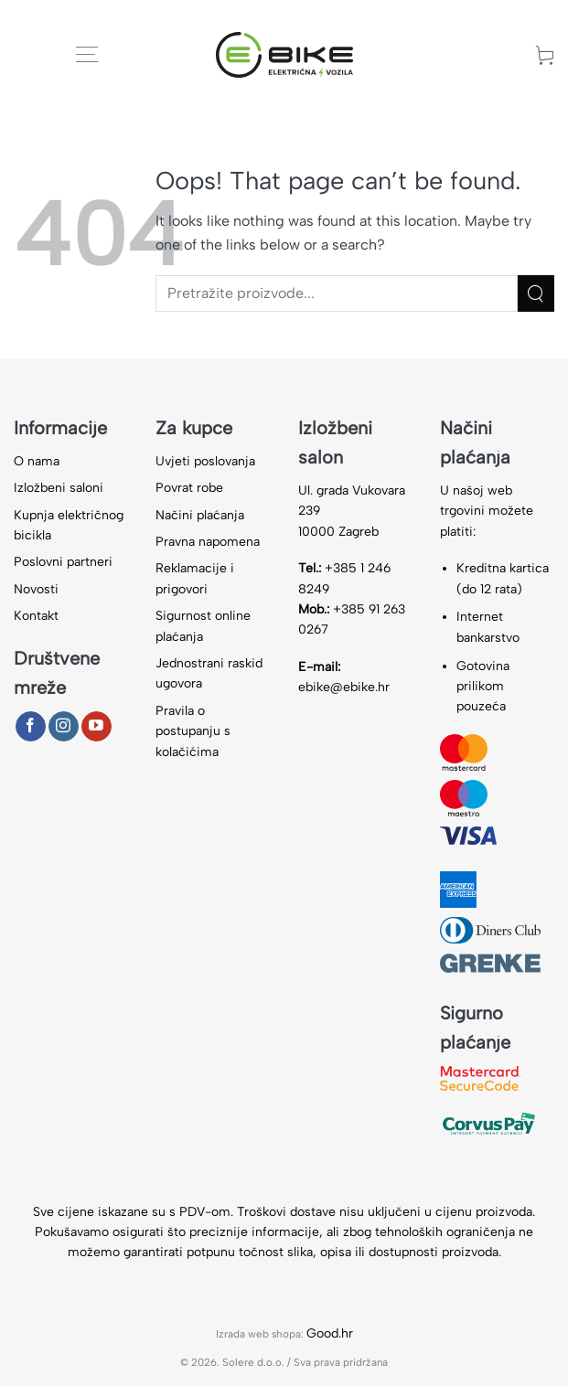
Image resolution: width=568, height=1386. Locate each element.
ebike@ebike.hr (344, 687)
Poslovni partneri (63, 562)
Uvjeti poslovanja (205, 461)
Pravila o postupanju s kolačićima (192, 731)
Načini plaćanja (199, 515)
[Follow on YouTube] (96, 726)
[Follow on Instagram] (63, 726)
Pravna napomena (207, 541)
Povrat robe (189, 488)
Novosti (36, 589)
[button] (87, 54)
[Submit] (536, 293)
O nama (36, 461)
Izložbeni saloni (58, 488)
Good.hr (329, 1333)
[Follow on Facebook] (31, 726)
